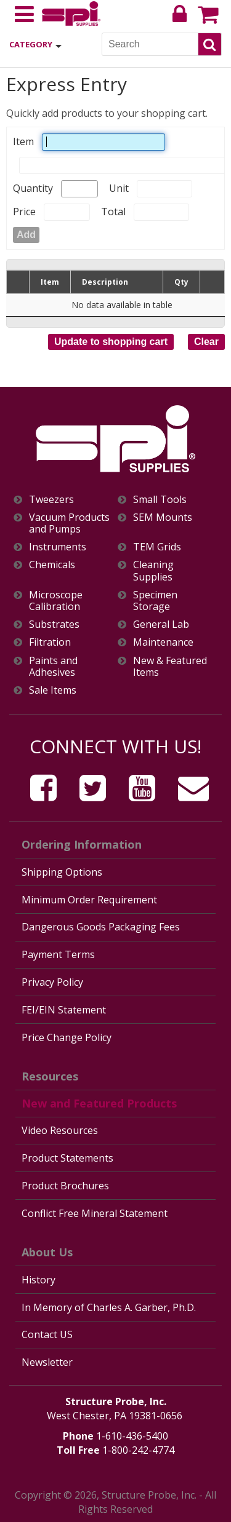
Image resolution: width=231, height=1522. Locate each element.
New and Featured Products (99, 1103)
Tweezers (51, 499)
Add (26, 234)
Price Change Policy (66, 1037)
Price (24, 211)
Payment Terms (58, 954)
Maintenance (163, 642)
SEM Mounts (162, 517)
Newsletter (47, 1362)
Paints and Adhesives (53, 666)
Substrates (54, 624)
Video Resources (60, 1130)
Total (113, 211)
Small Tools (160, 499)
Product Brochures (65, 1185)
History (38, 1279)
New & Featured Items (170, 666)
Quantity (33, 188)
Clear (206, 341)
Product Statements (67, 1158)
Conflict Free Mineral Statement (95, 1213)
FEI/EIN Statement (64, 1010)
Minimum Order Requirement (89, 899)
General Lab (161, 624)
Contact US (47, 1334)
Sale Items (52, 690)
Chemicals (52, 565)
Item (23, 141)
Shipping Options (62, 872)
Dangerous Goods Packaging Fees (101, 926)
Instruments (57, 547)
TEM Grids (157, 547)
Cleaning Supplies (153, 570)
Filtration (50, 642)
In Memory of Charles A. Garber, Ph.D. (109, 1307)
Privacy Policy (52, 982)
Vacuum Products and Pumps (69, 523)
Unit (119, 188)
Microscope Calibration (56, 600)
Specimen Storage (155, 600)
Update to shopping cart (111, 341)
